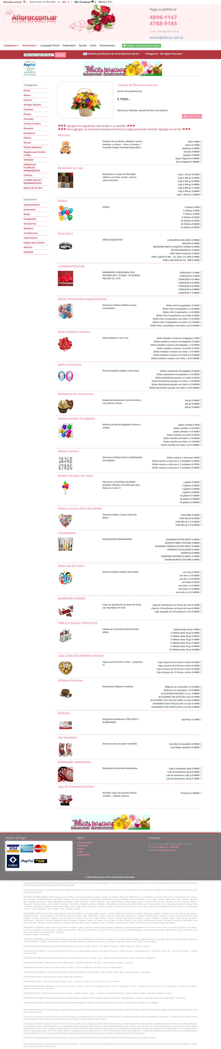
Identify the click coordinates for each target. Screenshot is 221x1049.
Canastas (28, 109)
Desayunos (29, 133)
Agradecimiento (32, 205)
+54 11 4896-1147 (160, 847)
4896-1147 (163, 17)
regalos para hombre (34, 242)
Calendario (69, 45)
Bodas (27, 214)
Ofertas (27, 138)
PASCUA (28, 247)
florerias (42, 1044)
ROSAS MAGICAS (33, 147)
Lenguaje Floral (49, 45)
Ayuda (83, 45)
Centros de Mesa (32, 123)
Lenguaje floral (84, 842)
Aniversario (29, 209)
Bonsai (27, 142)
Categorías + (11, 45)
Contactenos (107, 45)
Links (93, 45)
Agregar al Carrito (192, 116)
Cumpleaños (30, 219)
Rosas (27, 90)
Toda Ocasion (31, 238)
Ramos (27, 95)
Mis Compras (84, 2)
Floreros (28, 100)
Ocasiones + (29, 45)
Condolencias (31, 233)
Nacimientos (30, 223)
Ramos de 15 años (33, 188)
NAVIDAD (28, 160)
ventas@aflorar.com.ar (167, 37)
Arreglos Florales (32, 105)
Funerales (29, 119)
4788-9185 (163, 23)
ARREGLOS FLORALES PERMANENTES (32, 167)
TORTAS (28, 175)
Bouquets (29, 128)
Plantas (27, 114)
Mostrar (60, 55)
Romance (28, 228)
